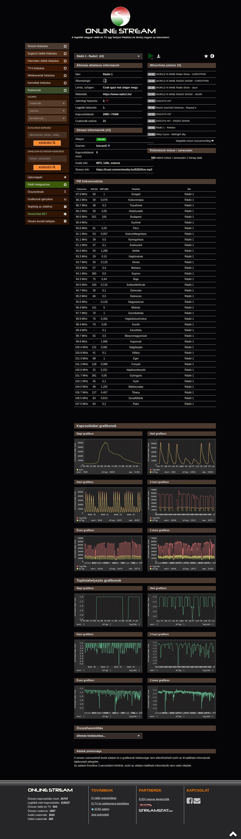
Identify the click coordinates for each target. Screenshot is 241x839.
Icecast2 (101, 145)
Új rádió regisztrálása (103, 798)
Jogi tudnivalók (100, 814)
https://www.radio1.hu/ (117, 94)
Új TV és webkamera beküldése (110, 803)
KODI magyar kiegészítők (154, 799)
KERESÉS (47, 142)
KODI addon (100, 809)
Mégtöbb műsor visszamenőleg (195, 140)
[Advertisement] (145, 47)
